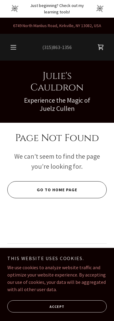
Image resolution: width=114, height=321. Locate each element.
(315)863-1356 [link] (57, 47)
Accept (35, 306)
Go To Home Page (42, 189)
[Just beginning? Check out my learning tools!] (57, 8)
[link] (101, 47)
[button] (13, 47)
